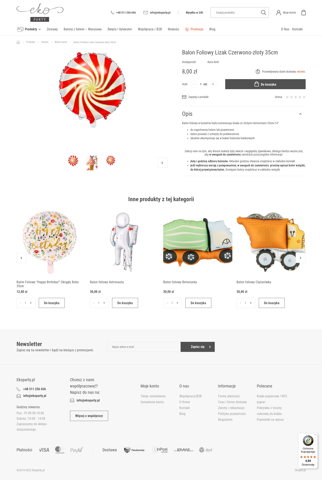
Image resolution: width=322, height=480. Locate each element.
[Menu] (315, 435)
